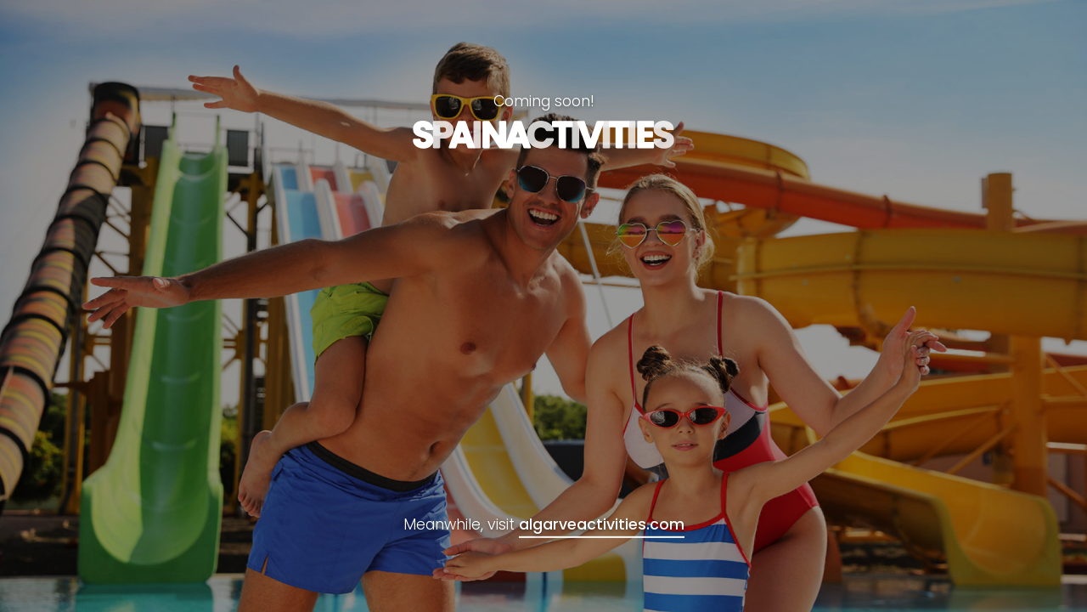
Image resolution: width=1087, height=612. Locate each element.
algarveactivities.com (601, 524)
